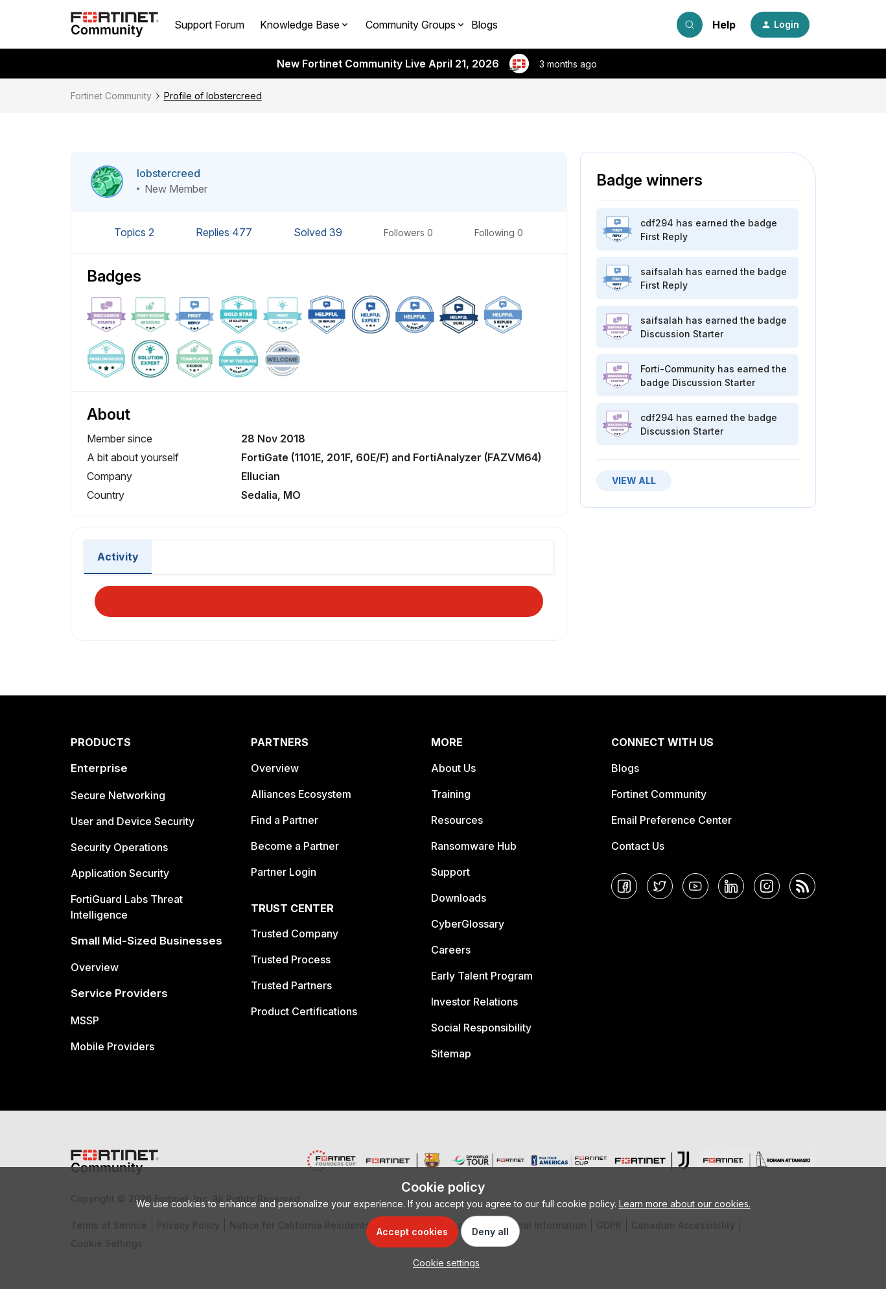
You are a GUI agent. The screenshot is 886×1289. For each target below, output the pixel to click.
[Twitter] (660, 886)
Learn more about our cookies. (685, 1203)
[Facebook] (624, 886)
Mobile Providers (112, 1046)
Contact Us (637, 845)
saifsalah (661, 271)
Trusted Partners (291, 985)
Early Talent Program (482, 975)
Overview (95, 967)
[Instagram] (767, 886)
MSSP (85, 1020)
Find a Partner (284, 819)
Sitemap (451, 1053)
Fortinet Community (111, 95)
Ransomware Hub (474, 845)
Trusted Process (291, 959)
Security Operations (119, 847)
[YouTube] (695, 886)
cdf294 (656, 222)
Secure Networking (118, 795)
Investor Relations (474, 1001)
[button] (780, 25)
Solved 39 (319, 232)
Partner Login (283, 871)
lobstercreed (168, 173)
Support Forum (209, 24)
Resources (457, 819)
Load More (319, 597)
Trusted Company (294, 933)
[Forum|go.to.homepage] (115, 25)
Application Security (120, 873)
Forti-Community (677, 368)
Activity (118, 556)
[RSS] (802, 886)
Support (450, 871)
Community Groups (411, 24)
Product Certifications (304, 1011)
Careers (451, 949)
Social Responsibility (481, 1027)
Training (451, 794)
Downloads (458, 897)
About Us (453, 768)
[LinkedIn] (731, 886)
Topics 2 (135, 232)
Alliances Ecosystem (301, 794)
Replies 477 (225, 232)
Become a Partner (295, 845)
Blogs (484, 24)
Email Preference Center (671, 819)
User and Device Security (132, 821)
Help (724, 24)
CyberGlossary (467, 923)
